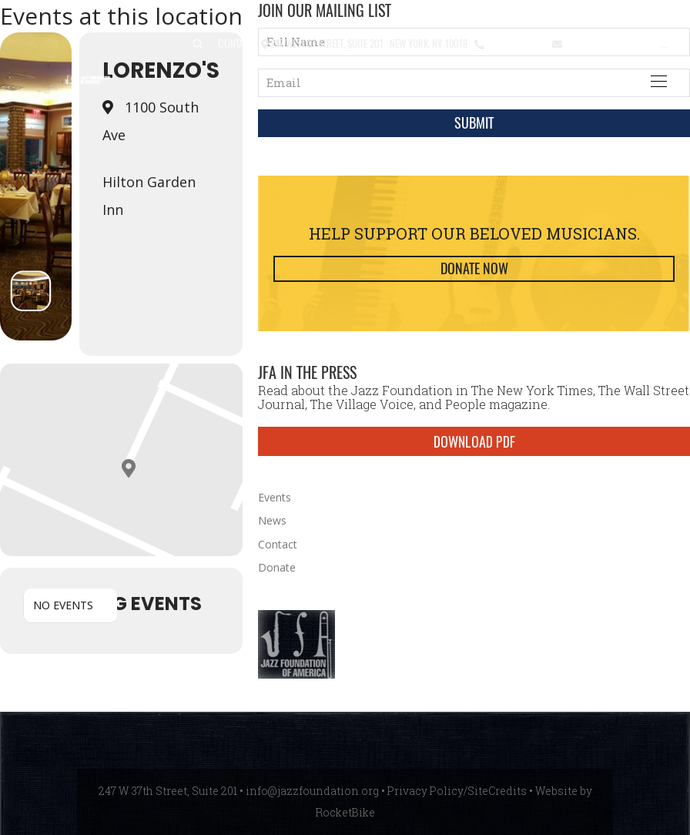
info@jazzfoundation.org (620, 43)
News (272, 520)
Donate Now (474, 268)
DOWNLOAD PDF (474, 441)
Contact (236, 43)
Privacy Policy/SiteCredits (457, 790)
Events (274, 497)
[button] (198, 44)
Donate (277, 567)
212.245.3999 (514, 43)
